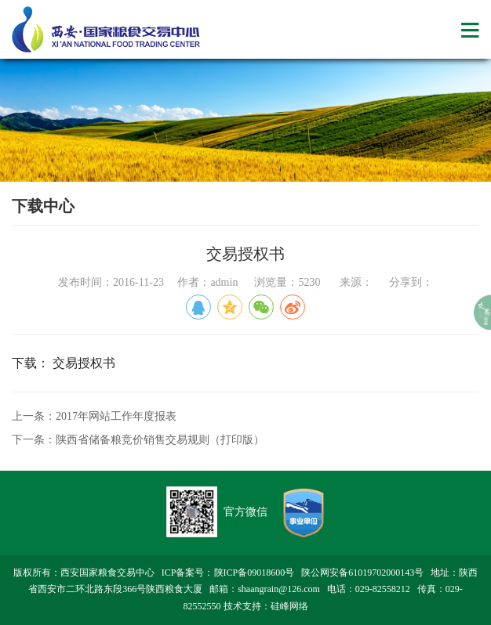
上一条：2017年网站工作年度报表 (94, 416)
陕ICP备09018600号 (254, 572)
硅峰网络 (289, 606)
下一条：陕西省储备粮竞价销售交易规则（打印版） (138, 440)
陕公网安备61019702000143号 (362, 572)
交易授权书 (84, 363)
